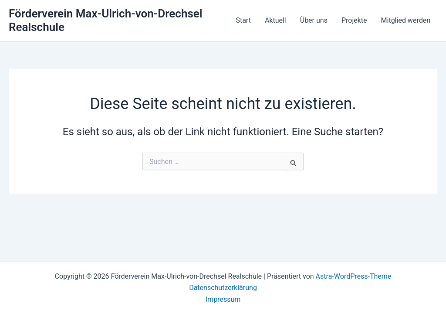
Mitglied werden (405, 20)
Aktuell (275, 20)
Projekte (354, 20)
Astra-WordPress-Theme (354, 276)
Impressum (223, 299)
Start (243, 20)
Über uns (314, 20)
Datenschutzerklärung (223, 287)
